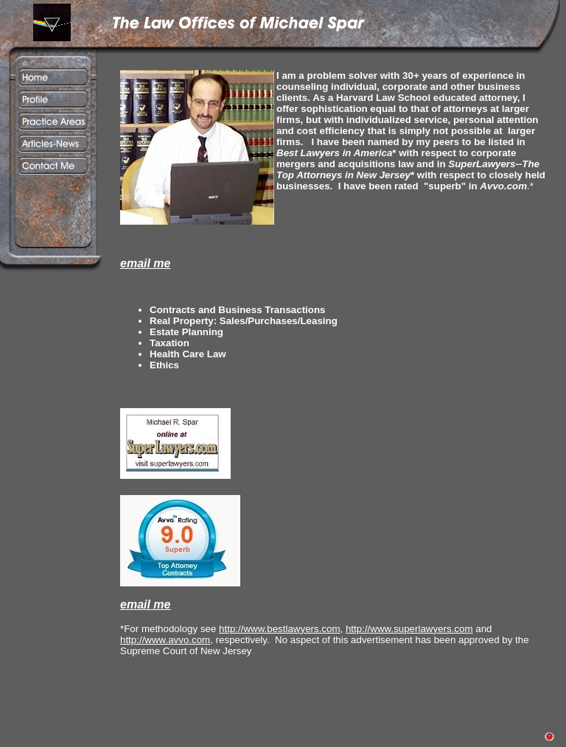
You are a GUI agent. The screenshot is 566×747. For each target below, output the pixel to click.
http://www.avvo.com (165, 639)
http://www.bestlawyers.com (279, 628)
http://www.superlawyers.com (409, 628)
